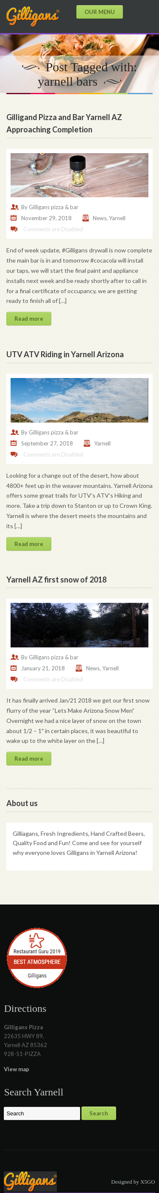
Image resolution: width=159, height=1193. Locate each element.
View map (16, 1069)
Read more (28, 318)
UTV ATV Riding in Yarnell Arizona (65, 354)
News (99, 218)
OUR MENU (99, 11)
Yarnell (117, 218)
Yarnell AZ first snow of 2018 (56, 579)
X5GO (147, 1182)
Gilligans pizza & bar (53, 207)
